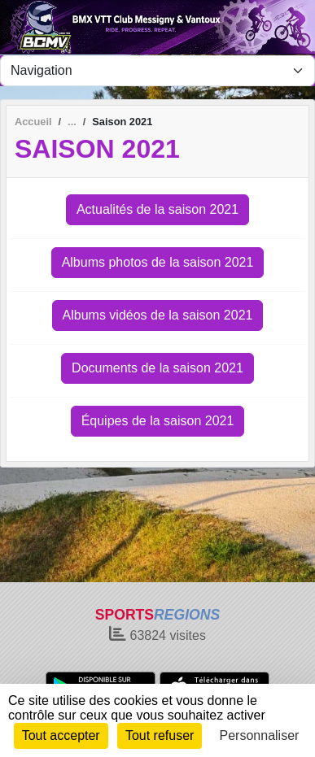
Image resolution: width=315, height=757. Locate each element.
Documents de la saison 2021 (157, 368)
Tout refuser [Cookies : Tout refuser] (159, 735)
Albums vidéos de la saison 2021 (158, 315)
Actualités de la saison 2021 (157, 209)
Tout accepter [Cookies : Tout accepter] (61, 735)
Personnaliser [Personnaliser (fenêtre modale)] (260, 735)
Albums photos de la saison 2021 (158, 262)
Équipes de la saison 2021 (157, 421)
